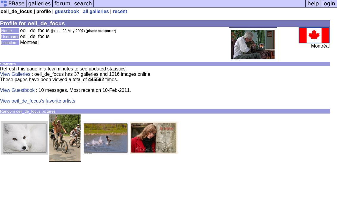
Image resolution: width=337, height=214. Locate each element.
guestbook (67, 11)
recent (120, 11)
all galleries (96, 11)
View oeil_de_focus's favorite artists (37, 100)
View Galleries (15, 74)
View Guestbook (17, 90)
